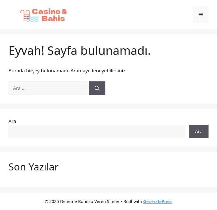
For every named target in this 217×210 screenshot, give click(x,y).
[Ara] (97, 88)
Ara (12, 121)
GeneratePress (157, 201)
